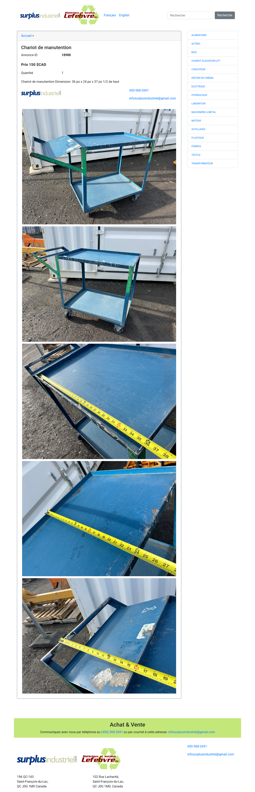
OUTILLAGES (198, 129)
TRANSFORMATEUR (202, 163)
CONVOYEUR (198, 69)
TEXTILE (195, 155)
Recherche (224, 15)
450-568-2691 (139, 90)
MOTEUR (196, 120)
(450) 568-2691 (112, 732)
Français (110, 15)
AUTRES (195, 43)
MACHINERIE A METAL (203, 112)
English (124, 15)
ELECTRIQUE (198, 86)
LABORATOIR (198, 103)
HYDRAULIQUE (199, 95)
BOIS (194, 52)
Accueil (26, 36)
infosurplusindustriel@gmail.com (152, 98)
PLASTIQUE (197, 137)
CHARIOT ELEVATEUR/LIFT (205, 60)
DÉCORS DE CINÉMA (202, 78)
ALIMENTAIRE (198, 35)
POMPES (196, 146)
